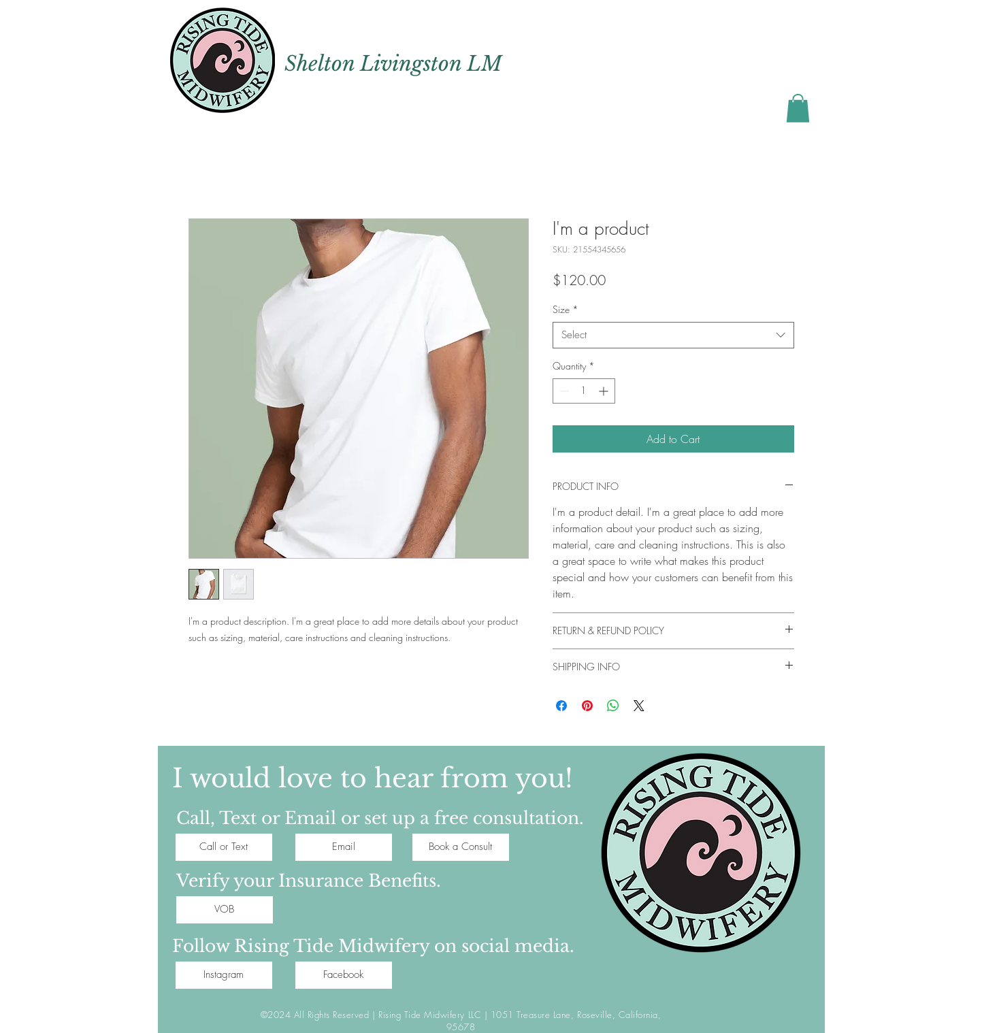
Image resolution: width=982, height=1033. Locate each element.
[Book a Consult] (460, 847)
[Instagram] (224, 975)
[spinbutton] (584, 391)
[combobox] (673, 335)
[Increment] (604, 391)
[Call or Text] (224, 847)
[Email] (343, 847)
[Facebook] (343, 975)
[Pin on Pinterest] (587, 706)
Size (565, 309)
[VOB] (224, 909)
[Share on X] (639, 706)
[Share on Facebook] (561, 706)
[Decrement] (563, 391)
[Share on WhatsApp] (613, 706)
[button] (798, 108)
